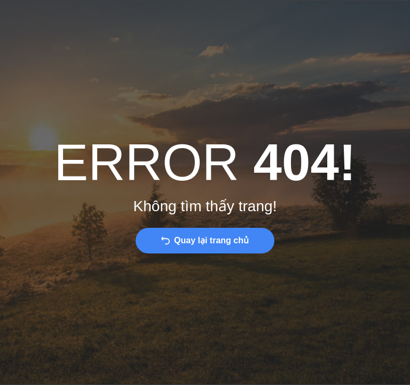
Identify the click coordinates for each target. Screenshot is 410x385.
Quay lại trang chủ (211, 240)
